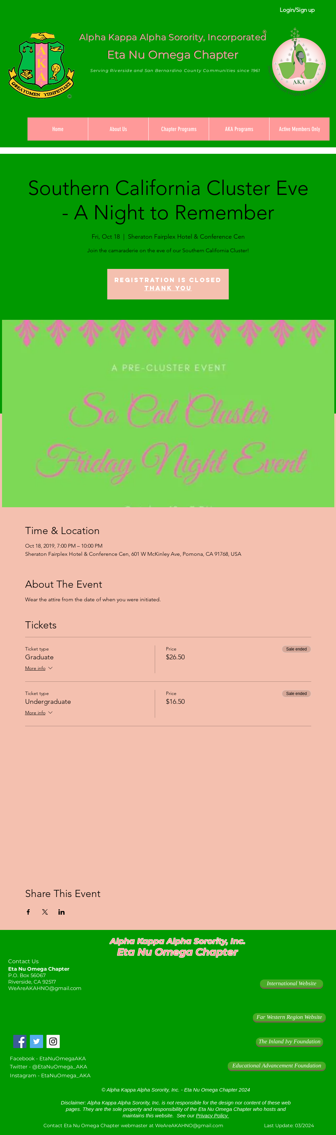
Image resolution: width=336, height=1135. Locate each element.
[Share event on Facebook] (28, 912)
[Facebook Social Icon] (19, 1041)
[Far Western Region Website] (289, 1017)
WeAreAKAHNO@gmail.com (44, 988)
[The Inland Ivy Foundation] (289, 1042)
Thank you (168, 288)
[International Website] (291, 984)
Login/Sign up (297, 9)
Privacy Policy (212, 1115)
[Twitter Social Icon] (36, 1041)
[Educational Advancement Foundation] (277, 1066)
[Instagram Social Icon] (53, 1041)
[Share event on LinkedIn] (61, 912)
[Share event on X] (45, 912)
